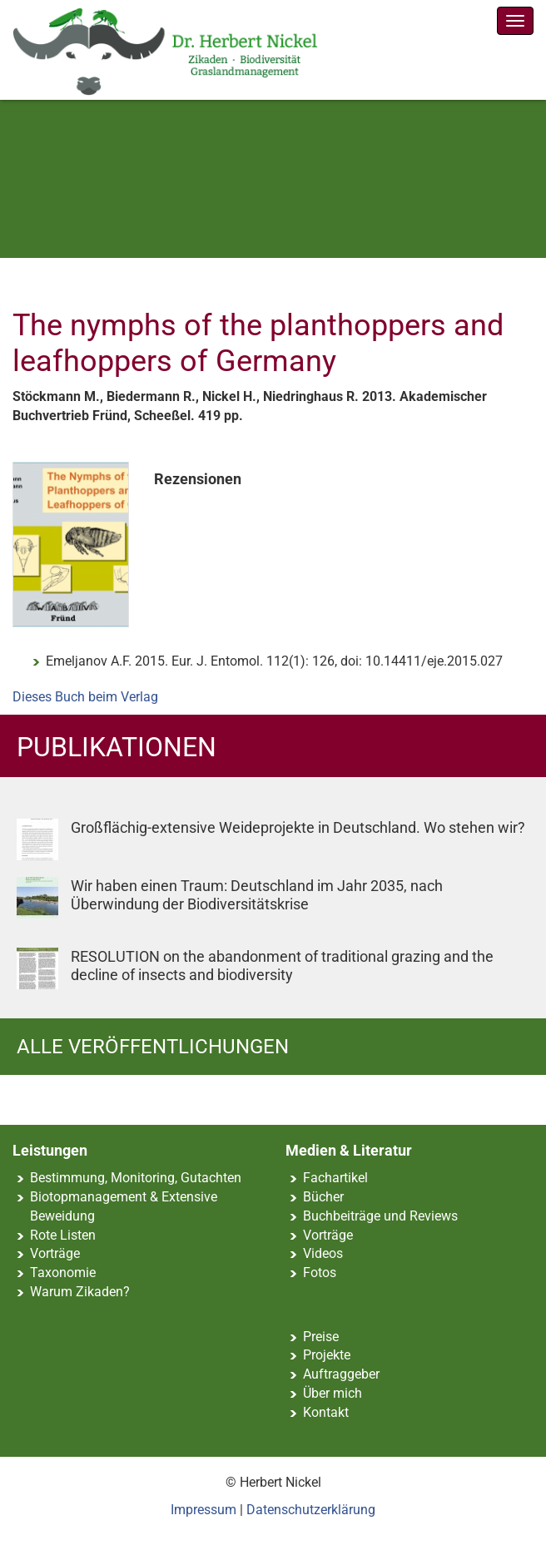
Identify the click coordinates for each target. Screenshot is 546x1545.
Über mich (332, 1393)
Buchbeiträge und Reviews (380, 1216)
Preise (321, 1336)
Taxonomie (63, 1272)
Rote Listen (63, 1235)
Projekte (326, 1355)
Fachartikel (335, 1178)
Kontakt (326, 1412)
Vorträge (55, 1253)
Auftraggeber (341, 1374)
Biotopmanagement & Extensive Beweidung (123, 1206)
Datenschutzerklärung (310, 1510)
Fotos (319, 1272)
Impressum (203, 1510)
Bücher (323, 1197)
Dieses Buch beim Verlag (85, 697)
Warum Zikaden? (80, 1292)
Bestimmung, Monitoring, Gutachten (135, 1178)
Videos (323, 1253)
